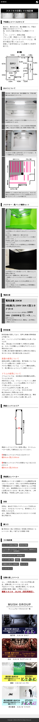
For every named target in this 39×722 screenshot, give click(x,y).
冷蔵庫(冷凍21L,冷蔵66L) (10, 564)
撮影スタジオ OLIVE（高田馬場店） (18, 592)
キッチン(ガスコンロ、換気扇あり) (13, 555)
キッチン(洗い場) (8, 559)
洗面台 (17, 559)
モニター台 (24, 564)
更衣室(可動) (23, 545)
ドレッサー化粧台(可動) (10, 545)
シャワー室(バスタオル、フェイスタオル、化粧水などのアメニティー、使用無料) (19, 550)
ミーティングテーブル (29, 559)
